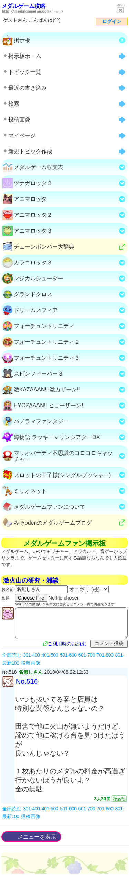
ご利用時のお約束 (66, 643)
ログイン (111, 21)
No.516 (27, 681)
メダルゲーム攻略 (23, 6)
